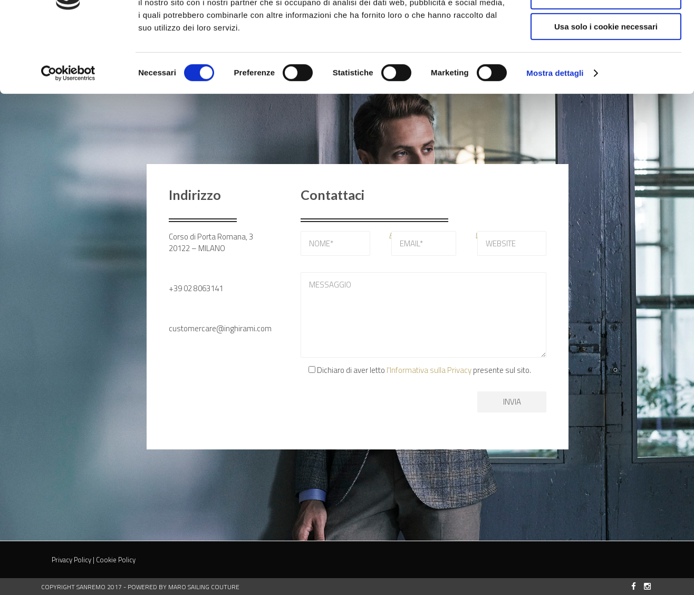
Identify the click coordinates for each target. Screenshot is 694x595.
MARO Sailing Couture (203, 587)
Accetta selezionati (605, 57)
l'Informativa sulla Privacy (429, 370)
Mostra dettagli (554, 134)
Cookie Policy (116, 559)
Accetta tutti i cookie (606, 26)
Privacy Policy (71, 559)
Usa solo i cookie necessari (606, 87)
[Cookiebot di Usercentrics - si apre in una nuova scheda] (68, 134)
